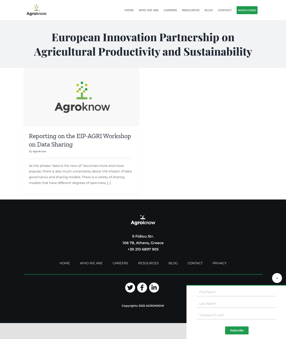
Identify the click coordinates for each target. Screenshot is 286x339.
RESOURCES (148, 264)
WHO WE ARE (91, 264)
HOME (65, 264)
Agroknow (39, 151)
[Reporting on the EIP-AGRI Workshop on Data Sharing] (81, 97)
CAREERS (120, 264)
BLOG (173, 264)
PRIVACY (219, 264)
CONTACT (195, 264)
